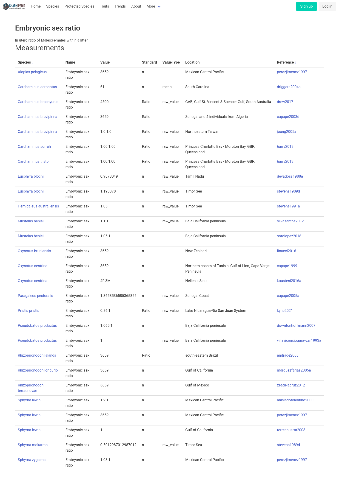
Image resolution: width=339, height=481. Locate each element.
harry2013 (285, 146)
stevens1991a (288, 206)
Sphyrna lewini (30, 400)
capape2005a (288, 296)
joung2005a (286, 131)
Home (36, 6)
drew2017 (285, 102)
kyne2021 (285, 310)
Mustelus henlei (31, 221)
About (136, 6)
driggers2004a (289, 87)
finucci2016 (286, 251)
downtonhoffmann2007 (296, 325)
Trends (120, 6)
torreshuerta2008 (291, 430)
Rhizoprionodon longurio (38, 370)
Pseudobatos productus (37, 325)
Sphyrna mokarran (33, 445)
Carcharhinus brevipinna (37, 117)
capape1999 (287, 266)
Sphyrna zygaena (32, 460)
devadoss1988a (290, 176)
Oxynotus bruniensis (34, 251)
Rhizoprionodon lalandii (37, 355)
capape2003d (288, 117)
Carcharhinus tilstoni (35, 161)
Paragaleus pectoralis (35, 296)
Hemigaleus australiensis (38, 206)
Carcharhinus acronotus (37, 87)
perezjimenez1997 (292, 72)
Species (52, 6)
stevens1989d (288, 191)
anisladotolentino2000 (295, 400)
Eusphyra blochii (31, 176)
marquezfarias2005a (294, 370)
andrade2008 (288, 355)
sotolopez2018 (289, 236)
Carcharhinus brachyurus (38, 102)
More (151, 6)
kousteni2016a (289, 281)
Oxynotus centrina (33, 266)
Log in (327, 6)
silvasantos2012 (290, 221)
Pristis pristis (28, 310)
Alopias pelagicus (32, 72)
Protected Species (79, 6)
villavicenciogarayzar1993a (299, 340)
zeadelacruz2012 (291, 385)
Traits (104, 6)
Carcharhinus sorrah (34, 146)
